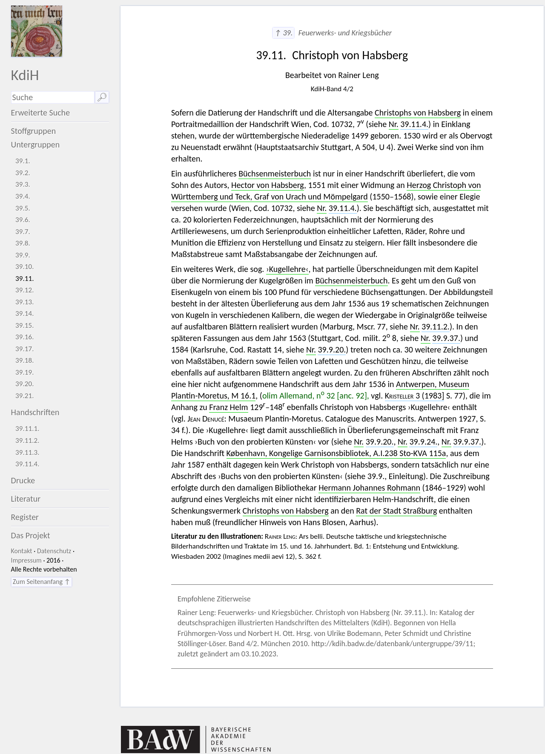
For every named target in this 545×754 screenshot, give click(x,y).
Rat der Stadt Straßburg (396, 511)
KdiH (25, 75)
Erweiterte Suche (40, 112)
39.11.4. (27, 463)
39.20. (24, 383)
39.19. (24, 372)
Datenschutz (54, 551)
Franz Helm (228, 407)
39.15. (24, 325)
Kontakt (21, 551)
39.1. (22, 160)
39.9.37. (446, 338)
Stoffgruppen (33, 131)
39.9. (22, 255)
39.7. (22, 231)
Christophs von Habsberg (418, 112)
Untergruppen (35, 144)
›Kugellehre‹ (287, 269)
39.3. (22, 184)
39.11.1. (27, 428)
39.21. (24, 395)
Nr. (394, 124)
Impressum (26, 560)
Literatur (26, 499)
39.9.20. (332, 349)
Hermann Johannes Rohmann (369, 487)
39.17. (24, 348)
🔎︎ (102, 97)
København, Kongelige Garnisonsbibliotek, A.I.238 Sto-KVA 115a (336, 453)
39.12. (24, 290)
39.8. (22, 243)
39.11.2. (27, 440)
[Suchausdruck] (53, 97)
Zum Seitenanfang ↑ (41, 582)
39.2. (22, 172)
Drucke (23, 480)
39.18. (24, 360)
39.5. (22, 208)
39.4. (22, 196)
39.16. (24, 336)
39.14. (24, 313)
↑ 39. (283, 33)
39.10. (24, 266)
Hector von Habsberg (267, 185)
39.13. (24, 302)
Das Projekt (30, 535)
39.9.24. (423, 441)
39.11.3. (27, 452)
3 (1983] (415, 395)
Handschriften (35, 412)
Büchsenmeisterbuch (274, 173)
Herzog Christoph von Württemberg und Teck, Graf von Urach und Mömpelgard (326, 191)
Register (25, 517)
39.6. (22, 219)
